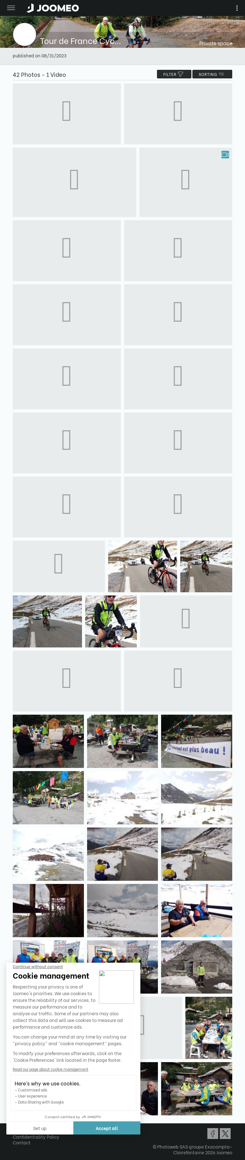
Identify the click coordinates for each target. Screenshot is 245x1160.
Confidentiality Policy (36, 1136)
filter (174, 74)
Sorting (212, 74)
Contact (22, 1142)
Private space (215, 43)
